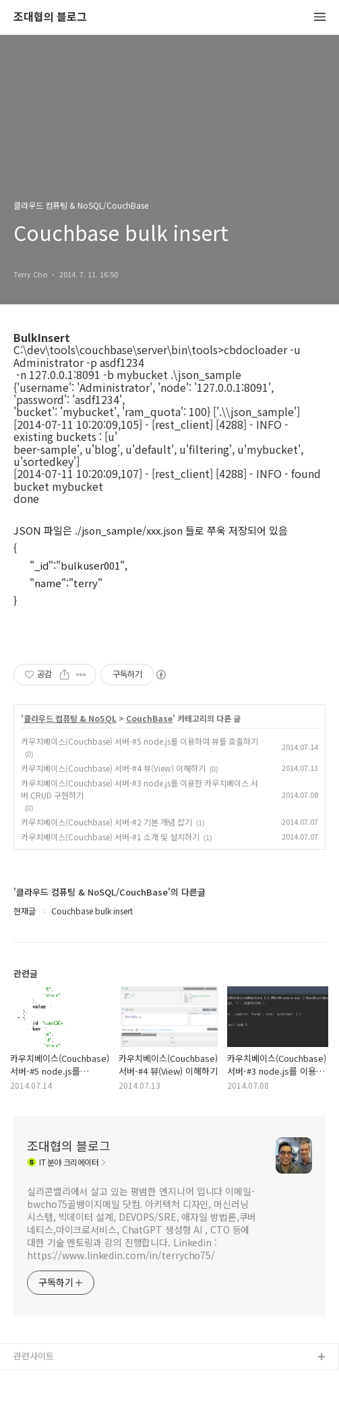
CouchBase (149, 718)
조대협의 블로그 (50, 17)
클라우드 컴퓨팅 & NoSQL (70, 718)
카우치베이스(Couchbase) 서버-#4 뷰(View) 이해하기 (113, 768)
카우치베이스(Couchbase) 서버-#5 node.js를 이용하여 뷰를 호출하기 (139, 741)
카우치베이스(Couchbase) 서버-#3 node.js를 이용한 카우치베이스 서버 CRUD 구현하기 (139, 789)
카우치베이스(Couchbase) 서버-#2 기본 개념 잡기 (106, 822)
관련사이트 (33, 1355)
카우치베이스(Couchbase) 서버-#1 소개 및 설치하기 (110, 836)
